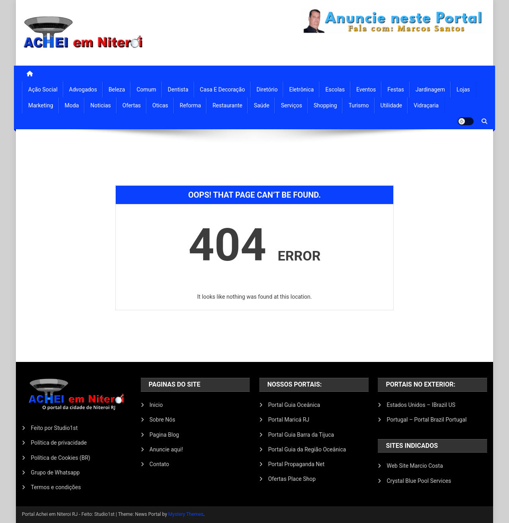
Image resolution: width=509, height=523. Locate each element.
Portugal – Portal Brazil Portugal (426, 419)
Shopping (325, 105)
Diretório (267, 89)
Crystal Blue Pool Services (419, 481)
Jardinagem (430, 89)
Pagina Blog (164, 435)
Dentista (178, 89)
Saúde (261, 105)
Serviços (291, 105)
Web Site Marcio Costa (415, 466)
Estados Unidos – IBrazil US (421, 405)
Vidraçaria (426, 105)
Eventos (366, 89)
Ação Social (43, 89)
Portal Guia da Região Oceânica (307, 449)
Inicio (156, 405)
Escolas (335, 89)
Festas (395, 89)
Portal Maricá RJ (288, 419)
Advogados (83, 89)
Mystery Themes (185, 514)
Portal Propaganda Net (296, 464)
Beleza (117, 89)
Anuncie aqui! (166, 449)
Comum (146, 89)
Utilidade (391, 105)
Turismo (358, 105)
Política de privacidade (59, 442)
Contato (159, 464)
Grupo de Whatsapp (55, 472)
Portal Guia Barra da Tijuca (301, 435)
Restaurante (227, 105)
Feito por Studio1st (54, 428)
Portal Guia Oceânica (294, 405)
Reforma (190, 105)
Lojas (463, 89)
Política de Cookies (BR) (60, 458)
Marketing (40, 105)
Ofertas (131, 105)
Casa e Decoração (222, 89)
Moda (72, 105)
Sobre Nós (162, 419)
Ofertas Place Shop (292, 479)
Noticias (100, 105)
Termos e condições (56, 487)
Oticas (160, 105)
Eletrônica (301, 89)
